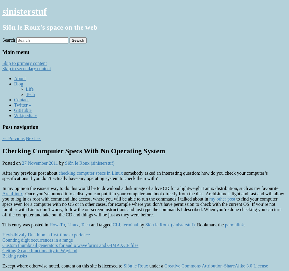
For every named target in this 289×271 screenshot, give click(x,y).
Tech (30, 94)
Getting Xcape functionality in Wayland (39, 250)
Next (33, 138)
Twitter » (22, 104)
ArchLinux (12, 193)
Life (30, 89)
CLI (116, 224)
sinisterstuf (24, 11)
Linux (73, 224)
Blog (18, 83)
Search (8, 40)
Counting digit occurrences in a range (37, 240)
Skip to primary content (24, 63)
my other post (222, 198)
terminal (130, 224)
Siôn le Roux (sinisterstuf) (89, 163)
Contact (21, 99)
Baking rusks (14, 255)
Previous (13, 138)
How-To (57, 224)
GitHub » (23, 110)
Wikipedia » (25, 115)
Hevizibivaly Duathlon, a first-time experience (46, 234)
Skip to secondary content (26, 68)
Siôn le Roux (136, 265)
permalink (234, 224)
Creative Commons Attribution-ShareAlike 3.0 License (216, 265)
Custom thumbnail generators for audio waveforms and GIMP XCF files (70, 245)
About (20, 78)
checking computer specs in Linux (91, 173)
